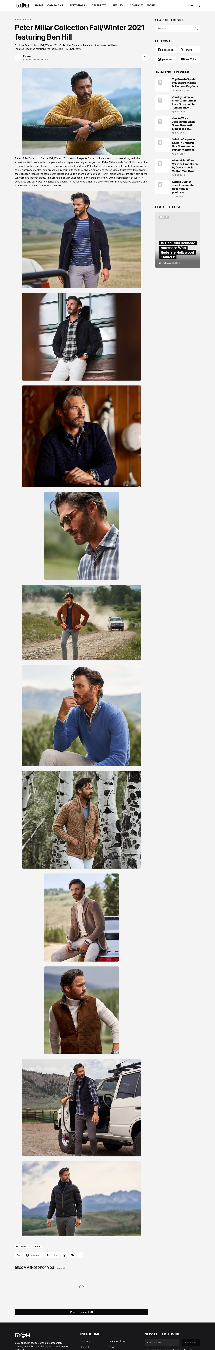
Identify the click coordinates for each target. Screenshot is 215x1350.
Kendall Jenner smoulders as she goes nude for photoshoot (183, 187)
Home (18, 19)
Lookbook (36, 1246)
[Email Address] (162, 1342)
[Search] (197, 5)
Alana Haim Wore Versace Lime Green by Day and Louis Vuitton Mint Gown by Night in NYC (185, 166)
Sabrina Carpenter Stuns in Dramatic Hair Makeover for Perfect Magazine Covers (183, 145)
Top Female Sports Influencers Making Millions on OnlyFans (185, 83)
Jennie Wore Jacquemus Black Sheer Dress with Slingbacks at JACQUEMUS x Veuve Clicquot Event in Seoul (185, 123)
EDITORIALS (77, 5)
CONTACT (136, 5)
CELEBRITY (99, 5)
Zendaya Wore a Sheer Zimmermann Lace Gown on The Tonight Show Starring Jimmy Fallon (186, 102)
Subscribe (190, 1342)
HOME (39, 5)
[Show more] (80, 1255)
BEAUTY (117, 5)
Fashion (27, 19)
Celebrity (85, 1341)
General (84, 1347)
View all (61, 1268)
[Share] (145, 57)
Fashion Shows (117, 1341)
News (112, 1347)
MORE (151, 5)
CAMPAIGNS (55, 5)
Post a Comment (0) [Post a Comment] (81, 1312)
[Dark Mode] (191, 5)
